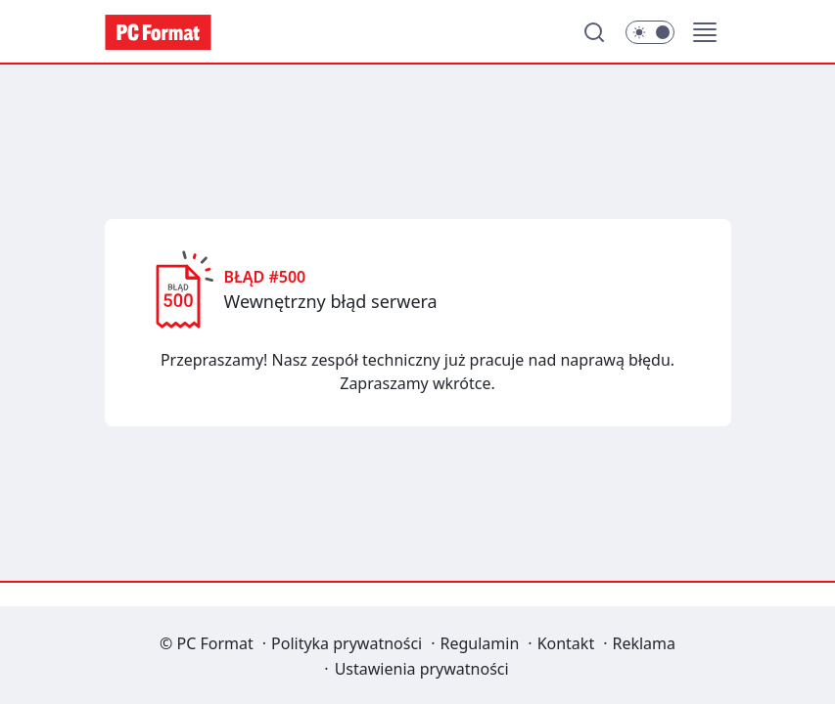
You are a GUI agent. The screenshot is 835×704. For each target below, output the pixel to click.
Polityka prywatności (346, 643)
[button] (704, 32)
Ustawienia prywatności (422, 669)
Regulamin (480, 643)
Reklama (643, 643)
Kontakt (566, 643)
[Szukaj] (594, 32)
